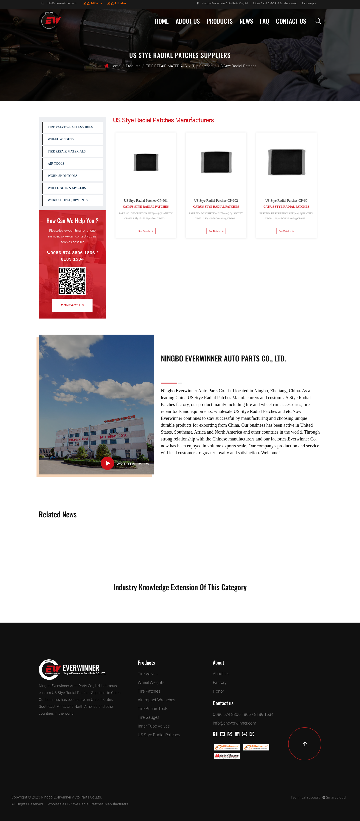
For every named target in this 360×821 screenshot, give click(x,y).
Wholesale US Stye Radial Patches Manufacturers (88, 804)
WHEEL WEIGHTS (61, 139)
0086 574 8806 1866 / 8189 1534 (72, 256)
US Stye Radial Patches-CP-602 (216, 198)
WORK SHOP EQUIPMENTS (68, 200)
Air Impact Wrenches (156, 700)
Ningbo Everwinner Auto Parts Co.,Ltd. (222, 3)
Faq (264, 21)
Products (220, 21)
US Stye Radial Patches (159, 734)
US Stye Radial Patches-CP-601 (145, 198)
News (246, 21)
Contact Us (291, 21)
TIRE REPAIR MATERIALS (166, 65)
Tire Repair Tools (153, 708)
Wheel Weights (151, 682)
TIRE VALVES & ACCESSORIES (70, 127)
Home (162, 21)
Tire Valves (148, 673)
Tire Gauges (148, 717)
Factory (220, 682)
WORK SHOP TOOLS (63, 176)
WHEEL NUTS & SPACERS (67, 188)
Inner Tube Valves (154, 726)
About (218, 662)
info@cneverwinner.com (58, 3)
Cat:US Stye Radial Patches (145, 203)
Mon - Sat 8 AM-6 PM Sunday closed (275, 3)
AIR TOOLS (56, 163)
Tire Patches (202, 65)
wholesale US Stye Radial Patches (245, 411)
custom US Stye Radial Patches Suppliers (72, 692)
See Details (145, 225)
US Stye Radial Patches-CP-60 (286, 198)
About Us (188, 21)
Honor (218, 691)
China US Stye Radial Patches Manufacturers (217, 397)
